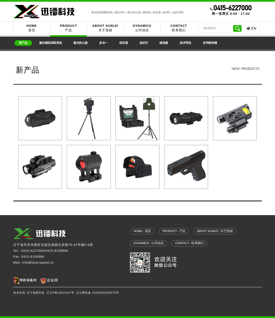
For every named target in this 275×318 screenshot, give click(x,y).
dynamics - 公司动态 (148, 243)
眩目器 (123, 43)
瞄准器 (164, 43)
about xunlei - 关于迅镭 (215, 231)
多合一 (103, 43)
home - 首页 (142, 231)
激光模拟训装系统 (50, 43)
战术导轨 (185, 43)
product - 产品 (173, 231)
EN (252, 28)
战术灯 (144, 43)
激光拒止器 (80, 43)
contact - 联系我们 (189, 243)
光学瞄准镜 (210, 43)
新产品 (23, 43)
